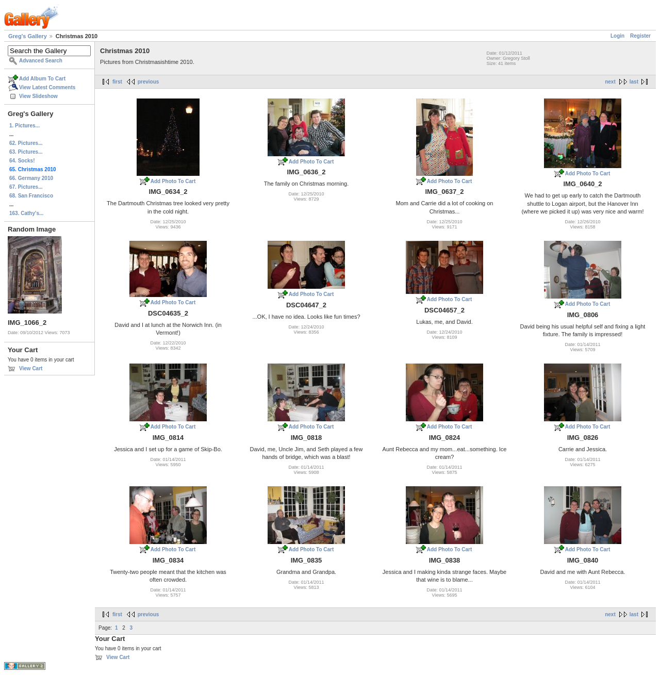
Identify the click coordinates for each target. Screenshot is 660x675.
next (610, 82)
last (634, 82)
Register (640, 36)
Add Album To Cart (42, 78)
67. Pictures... (25, 187)
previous (148, 82)
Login (617, 36)
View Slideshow (38, 96)
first (117, 82)
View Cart (30, 368)
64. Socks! (22, 160)
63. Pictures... (25, 152)
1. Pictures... (24, 125)
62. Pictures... (25, 143)
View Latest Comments (47, 87)
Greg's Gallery (27, 36)
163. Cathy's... (26, 213)
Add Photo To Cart (173, 181)
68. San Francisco (31, 196)
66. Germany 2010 (31, 178)
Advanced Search (40, 60)
